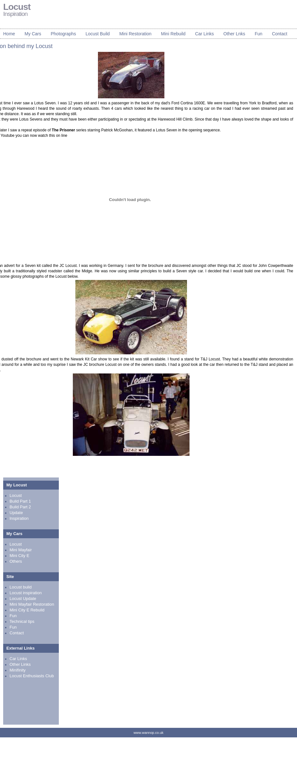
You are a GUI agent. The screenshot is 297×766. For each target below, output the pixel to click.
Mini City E (19, 555)
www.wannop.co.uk (148, 733)
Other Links (20, 664)
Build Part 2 (20, 507)
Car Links (204, 33)
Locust (16, 495)
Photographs (63, 33)
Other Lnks (234, 33)
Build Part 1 (20, 501)
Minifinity (18, 670)
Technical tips (22, 621)
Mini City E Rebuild (27, 610)
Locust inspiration (26, 592)
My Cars (32, 33)
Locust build (20, 587)
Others (16, 561)
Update (16, 512)
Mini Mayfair (21, 549)
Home (9, 33)
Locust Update (23, 598)
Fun (258, 33)
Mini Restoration (135, 33)
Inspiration (19, 518)
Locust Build (98, 33)
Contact (279, 33)
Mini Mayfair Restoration (32, 604)
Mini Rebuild (173, 33)
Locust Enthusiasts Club (32, 675)
